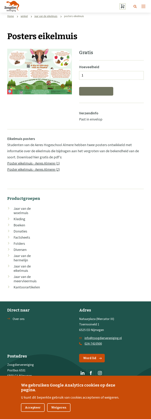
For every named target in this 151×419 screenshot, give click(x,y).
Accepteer (33, 411)
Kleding (19, 219)
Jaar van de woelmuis (22, 211)
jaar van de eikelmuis (45, 16)
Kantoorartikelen (27, 287)
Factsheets (22, 237)
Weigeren (58, 411)
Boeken (19, 225)
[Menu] (143, 6)
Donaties (20, 231)
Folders (19, 243)
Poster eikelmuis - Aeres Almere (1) (33, 163)
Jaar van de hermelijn (22, 258)
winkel (24, 16)
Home (10, 16)
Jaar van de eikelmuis (22, 268)
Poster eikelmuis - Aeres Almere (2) (33, 169)
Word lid (92, 358)
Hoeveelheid (89, 67)
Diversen (20, 249)
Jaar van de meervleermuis (25, 279)
